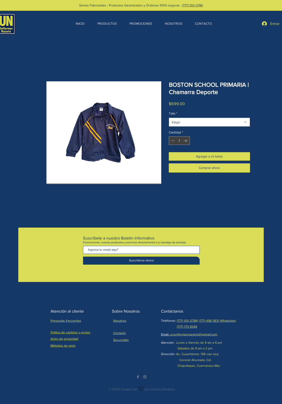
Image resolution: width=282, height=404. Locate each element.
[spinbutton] (179, 141)
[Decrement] (172, 141)
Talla (173, 113)
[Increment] (186, 141)
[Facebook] (138, 377)
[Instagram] (145, 377)
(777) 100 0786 (192, 5)
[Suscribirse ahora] (141, 261)
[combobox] (209, 122)
